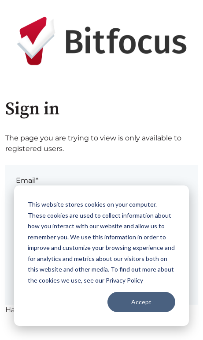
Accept (141, 302)
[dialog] (101, 255)
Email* (27, 180)
